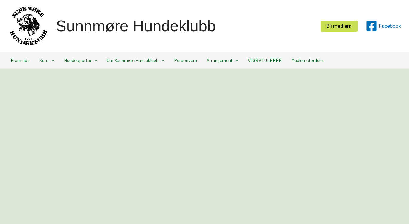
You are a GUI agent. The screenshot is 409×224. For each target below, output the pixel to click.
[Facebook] (383, 26)
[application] (51, 60)
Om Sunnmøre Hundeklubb (135, 60)
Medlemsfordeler (307, 60)
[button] (339, 26)
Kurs (46, 60)
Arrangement (223, 60)
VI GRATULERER (265, 60)
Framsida (20, 60)
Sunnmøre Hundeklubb (136, 26)
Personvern (185, 60)
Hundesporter (80, 60)
